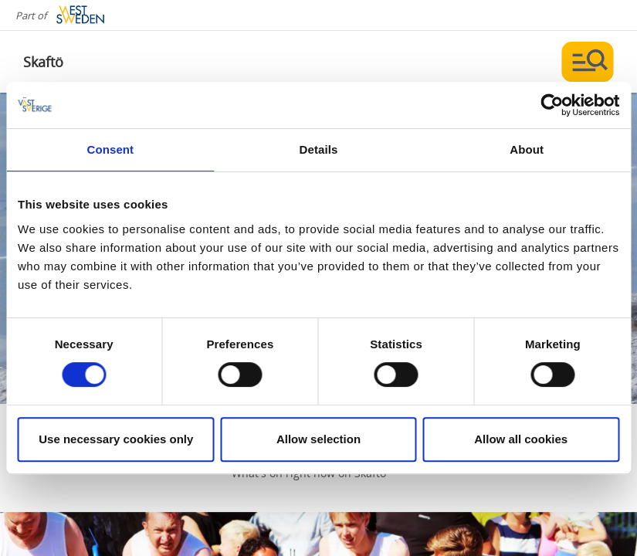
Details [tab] (319, 149)
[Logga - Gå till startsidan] (77, 61)
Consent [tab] (110, 149)
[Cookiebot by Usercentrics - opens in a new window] (551, 105)
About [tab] (527, 149)
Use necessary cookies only (116, 439)
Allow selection (318, 439)
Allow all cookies (521, 439)
